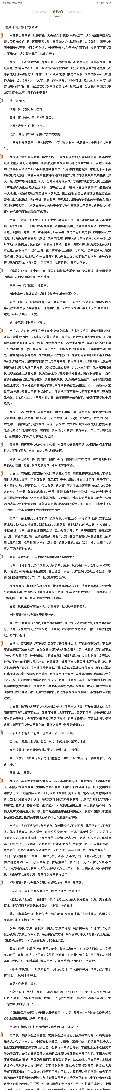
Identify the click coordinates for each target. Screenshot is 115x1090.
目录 (96, 3)
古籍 (14, 3)
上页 (106, 1076)
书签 (20, 3)
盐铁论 (57, 11)
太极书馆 (6, 3)
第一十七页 (57, 16)
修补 (102, 3)
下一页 (57, 1076)
